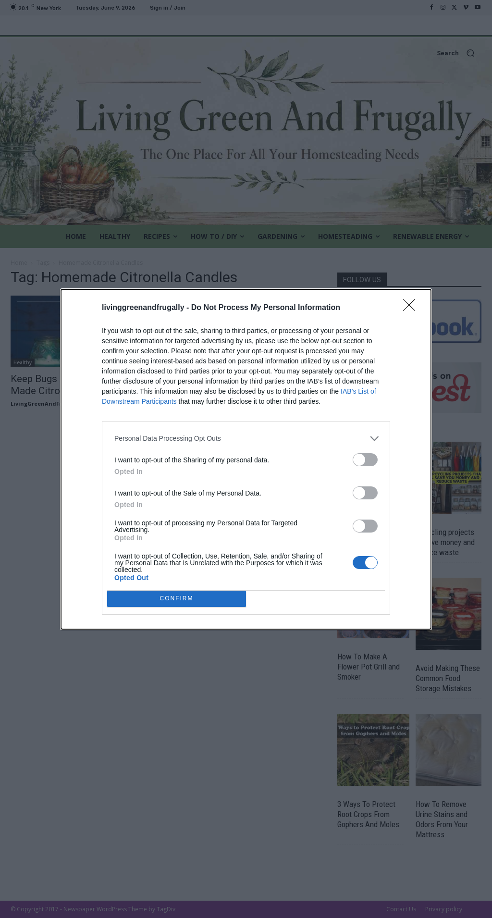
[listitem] (246, 439)
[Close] (412, 308)
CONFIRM (177, 598)
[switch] (365, 459)
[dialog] (246, 459)
